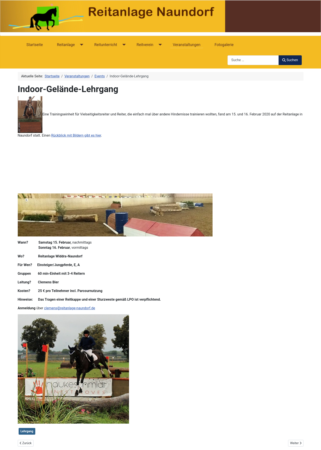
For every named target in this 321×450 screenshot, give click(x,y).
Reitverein (145, 45)
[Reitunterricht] (123, 44)
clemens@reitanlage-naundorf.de (69, 308)
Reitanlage (66, 45)
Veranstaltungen (186, 45)
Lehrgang (27, 431)
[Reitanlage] (81, 44)
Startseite (34, 45)
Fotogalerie (224, 45)
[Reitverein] (159, 44)
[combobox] (253, 60)
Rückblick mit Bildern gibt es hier (76, 135)
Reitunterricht (105, 45)
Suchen (290, 60)
